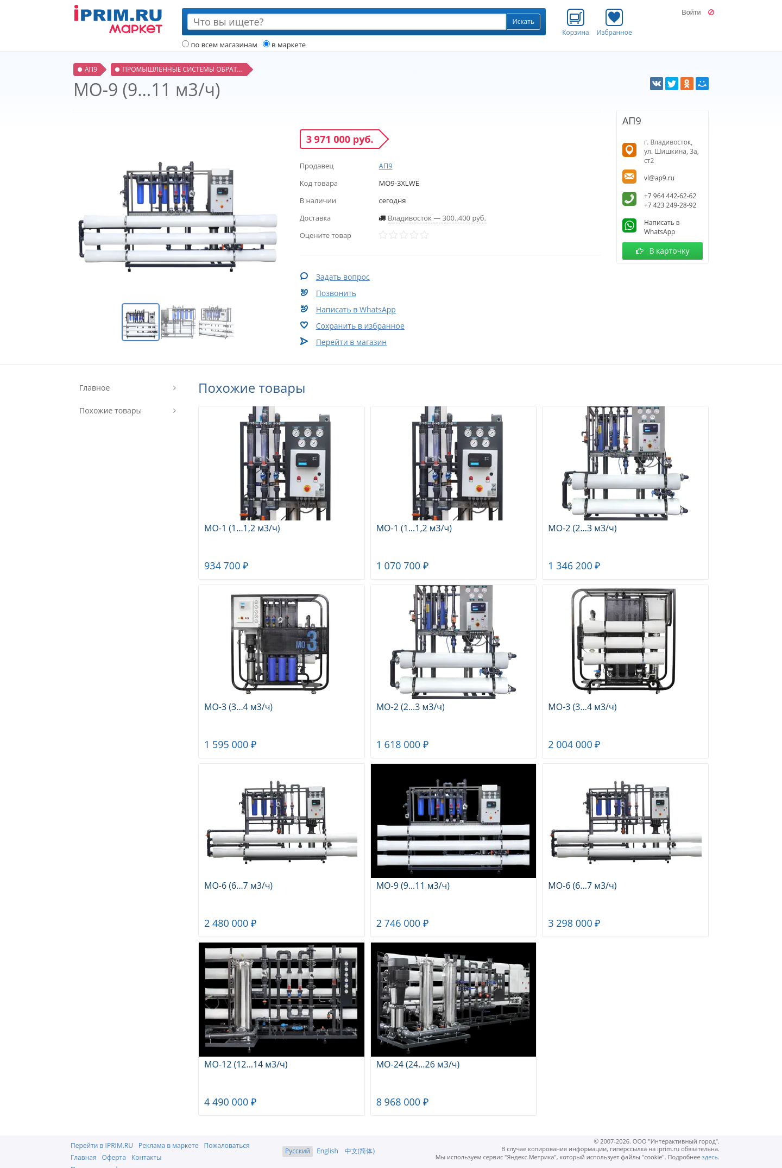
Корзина (575, 22)
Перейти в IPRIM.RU (102, 1145)
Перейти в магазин (351, 342)
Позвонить (336, 293)
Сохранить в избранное (360, 326)
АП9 (385, 166)
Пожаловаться (226, 1145)
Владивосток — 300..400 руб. (437, 218)
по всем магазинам (219, 44)
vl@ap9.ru (659, 178)
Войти (691, 12)
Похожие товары (110, 410)
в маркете (284, 44)
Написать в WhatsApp (356, 309)
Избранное (614, 22)
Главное (94, 387)
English (327, 1151)
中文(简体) (360, 1151)
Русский (297, 1151)
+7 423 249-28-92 (670, 205)
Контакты (146, 1157)
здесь (710, 1157)
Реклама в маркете (168, 1145)
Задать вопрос (343, 277)
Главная (84, 1157)
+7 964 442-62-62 (670, 195)
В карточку (663, 251)
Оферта (114, 1157)
